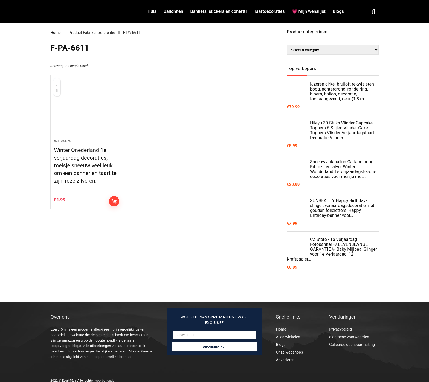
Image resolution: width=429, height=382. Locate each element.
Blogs (338, 11)
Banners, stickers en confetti (218, 11)
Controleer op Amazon (114, 201)
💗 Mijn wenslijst (309, 11)
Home (55, 32)
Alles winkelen (288, 337)
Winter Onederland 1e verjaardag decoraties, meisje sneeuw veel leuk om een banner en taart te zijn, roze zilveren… (85, 165)
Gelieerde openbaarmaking (352, 344)
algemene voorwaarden (349, 337)
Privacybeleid (340, 329)
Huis (151, 11)
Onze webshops (289, 352)
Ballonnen (173, 11)
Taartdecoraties (269, 11)
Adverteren (285, 360)
